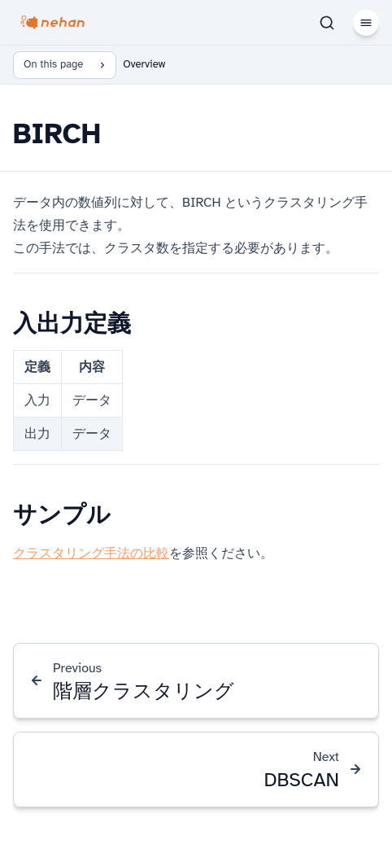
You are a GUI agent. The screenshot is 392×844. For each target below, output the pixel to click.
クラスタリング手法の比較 (91, 553)
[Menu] (366, 23)
